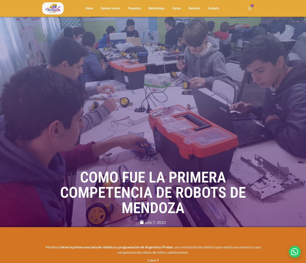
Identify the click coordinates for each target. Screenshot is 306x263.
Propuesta (134, 8)
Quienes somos (110, 8)
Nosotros (194, 8)
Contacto (213, 8)
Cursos (176, 8)
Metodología (157, 8)
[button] (295, 252)
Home (89, 8)
